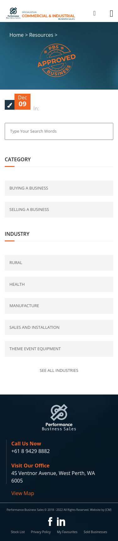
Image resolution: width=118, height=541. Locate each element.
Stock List (18, 532)
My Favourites (67, 532)
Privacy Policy (40, 532)
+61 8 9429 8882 (30, 451)
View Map (22, 493)
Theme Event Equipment (35, 348)
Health (17, 284)
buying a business (28, 188)
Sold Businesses (95, 532)
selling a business (29, 209)
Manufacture (24, 305)
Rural (15, 262)
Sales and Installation (34, 327)
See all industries (59, 370)
